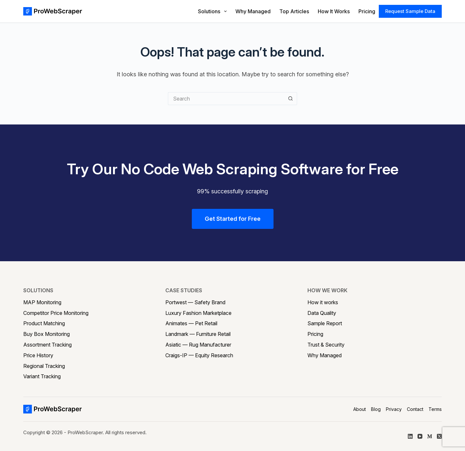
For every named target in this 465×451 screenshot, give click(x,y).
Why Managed (253, 11)
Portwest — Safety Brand (195, 302)
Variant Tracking (42, 376)
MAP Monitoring (42, 302)
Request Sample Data (410, 11)
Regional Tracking (44, 366)
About (359, 409)
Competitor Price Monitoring (55, 313)
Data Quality (321, 313)
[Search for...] (226, 98)
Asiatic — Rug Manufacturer (198, 344)
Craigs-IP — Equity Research (199, 355)
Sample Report (324, 323)
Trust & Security (326, 344)
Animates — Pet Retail (191, 323)
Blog (376, 409)
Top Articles (294, 11)
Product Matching (44, 323)
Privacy (394, 409)
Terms (435, 409)
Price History (38, 355)
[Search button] (290, 98)
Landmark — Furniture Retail (198, 334)
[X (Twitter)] (439, 436)
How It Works (334, 11)
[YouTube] (420, 436)
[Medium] (429, 436)
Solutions (212, 11)
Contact (415, 409)
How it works (322, 302)
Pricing (366, 11)
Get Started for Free (233, 218)
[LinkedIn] (410, 436)
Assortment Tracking (47, 344)
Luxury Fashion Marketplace (198, 313)
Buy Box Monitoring (46, 334)
